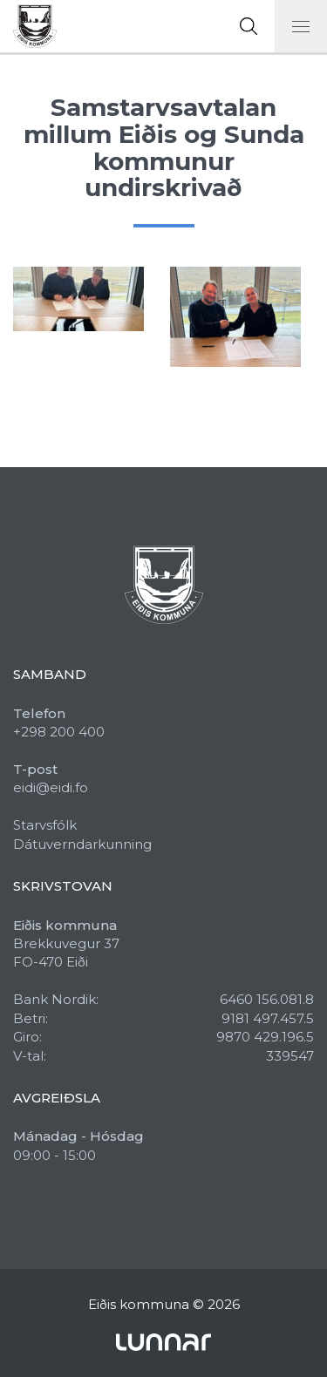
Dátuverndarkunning (82, 844)
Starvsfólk (45, 825)
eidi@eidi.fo (50, 787)
